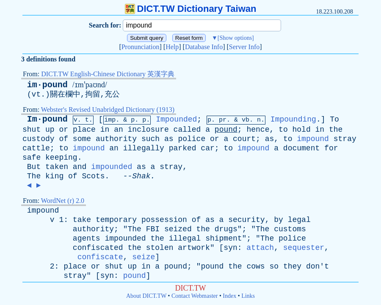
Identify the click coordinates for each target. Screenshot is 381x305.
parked (182, 148)
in (105, 129)
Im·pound (47, 119)
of (63, 139)
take (82, 220)
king (54, 176)
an (118, 129)
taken (56, 167)
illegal (185, 238)
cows (255, 266)
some (82, 139)
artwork (194, 248)
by (278, 220)
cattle (36, 148)
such (150, 139)
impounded (111, 167)
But (34, 167)
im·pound (47, 85)
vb (245, 120)
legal (299, 220)
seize (143, 257)
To (334, 119)
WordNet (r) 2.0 (62, 200)
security (246, 220)
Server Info (244, 46)
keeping (61, 157)
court (244, 139)
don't (317, 266)
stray (345, 139)
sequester (303, 248)
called (187, 129)
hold (302, 129)
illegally (143, 148)
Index (229, 296)
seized (178, 229)
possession (164, 220)
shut (31, 129)
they (292, 266)
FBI (153, 229)
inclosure (148, 129)
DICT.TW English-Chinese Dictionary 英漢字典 (107, 74)
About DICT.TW (146, 296)
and (79, 167)
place (84, 129)
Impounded (176, 119)
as (169, 139)
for (331, 148)
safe (31, 157)
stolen (160, 248)
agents (86, 238)
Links (248, 296)
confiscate (100, 257)
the (335, 129)
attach (260, 248)
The (34, 176)
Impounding (293, 119)
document (301, 148)
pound (226, 129)
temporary (116, 220)
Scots (93, 176)
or (63, 129)
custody (38, 139)
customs (290, 229)
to (283, 129)
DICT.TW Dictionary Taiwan (191, 8)
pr (222, 120)
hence (257, 129)
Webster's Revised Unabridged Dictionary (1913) (107, 109)
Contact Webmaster (194, 296)
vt (36, 94)
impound (313, 139)
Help (172, 46)
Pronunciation (140, 46)
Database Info (204, 46)
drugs (226, 229)
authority (116, 139)
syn (230, 248)
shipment (223, 238)
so (274, 266)
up (50, 129)
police (191, 139)
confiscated (98, 248)
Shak (141, 176)
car (207, 148)
